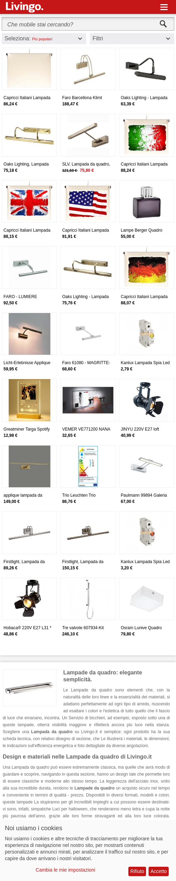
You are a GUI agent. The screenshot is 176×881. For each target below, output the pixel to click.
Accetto (159, 871)
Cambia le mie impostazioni (65, 870)
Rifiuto (137, 871)
